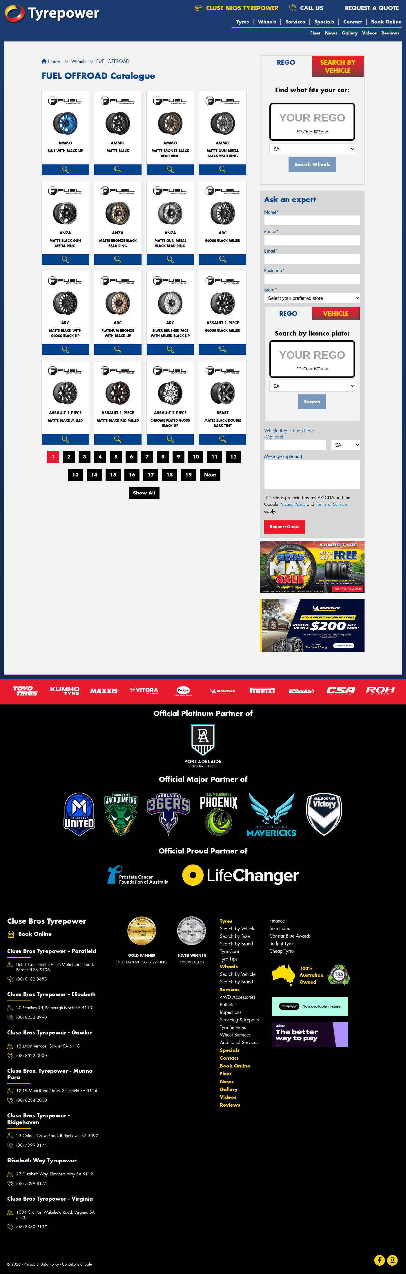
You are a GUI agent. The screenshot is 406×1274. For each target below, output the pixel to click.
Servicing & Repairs (239, 1020)
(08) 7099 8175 (31, 1183)
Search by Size (235, 936)
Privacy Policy (292, 504)
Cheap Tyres (281, 951)
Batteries (228, 1005)
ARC (223, 233)
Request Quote (285, 526)
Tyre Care (229, 951)
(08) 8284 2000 (31, 1100)
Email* (271, 251)
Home (50, 61)
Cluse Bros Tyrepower (236, 8)
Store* (270, 290)
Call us (306, 8)
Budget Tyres (281, 943)
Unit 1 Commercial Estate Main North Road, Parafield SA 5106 (55, 967)
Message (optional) (283, 456)
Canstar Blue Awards (290, 936)
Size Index (279, 928)
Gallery (350, 33)
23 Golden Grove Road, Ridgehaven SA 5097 (57, 1135)
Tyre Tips (228, 959)
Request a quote (366, 8)
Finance (277, 921)
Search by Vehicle (237, 929)
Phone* (271, 232)
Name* (271, 212)
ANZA (65, 233)
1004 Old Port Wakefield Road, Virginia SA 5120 (55, 1215)
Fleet (315, 33)
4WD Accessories (237, 997)
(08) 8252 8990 (31, 1017)
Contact (352, 22)
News (331, 33)
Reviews (390, 33)
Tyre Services (233, 1027)
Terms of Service (331, 504)
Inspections (230, 1012)
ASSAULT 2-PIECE (170, 412)
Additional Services (239, 1042)
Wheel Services (235, 1035)
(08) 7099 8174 (31, 1145)
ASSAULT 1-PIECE (222, 322)
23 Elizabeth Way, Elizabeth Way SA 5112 (54, 1174)
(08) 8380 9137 (31, 1226)
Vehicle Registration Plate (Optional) (289, 434)
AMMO (65, 143)
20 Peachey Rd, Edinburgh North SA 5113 (54, 1007)
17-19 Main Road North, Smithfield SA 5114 (56, 1090)
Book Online (386, 22)
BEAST (223, 412)
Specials (324, 22)
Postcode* (274, 270)
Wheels (267, 22)
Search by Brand (236, 944)
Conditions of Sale (77, 1264)
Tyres (242, 22)
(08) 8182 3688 (31, 979)
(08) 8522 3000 (31, 1055)
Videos (369, 33)
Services (295, 22)
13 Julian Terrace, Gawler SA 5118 (48, 1046)
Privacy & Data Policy (41, 1264)
